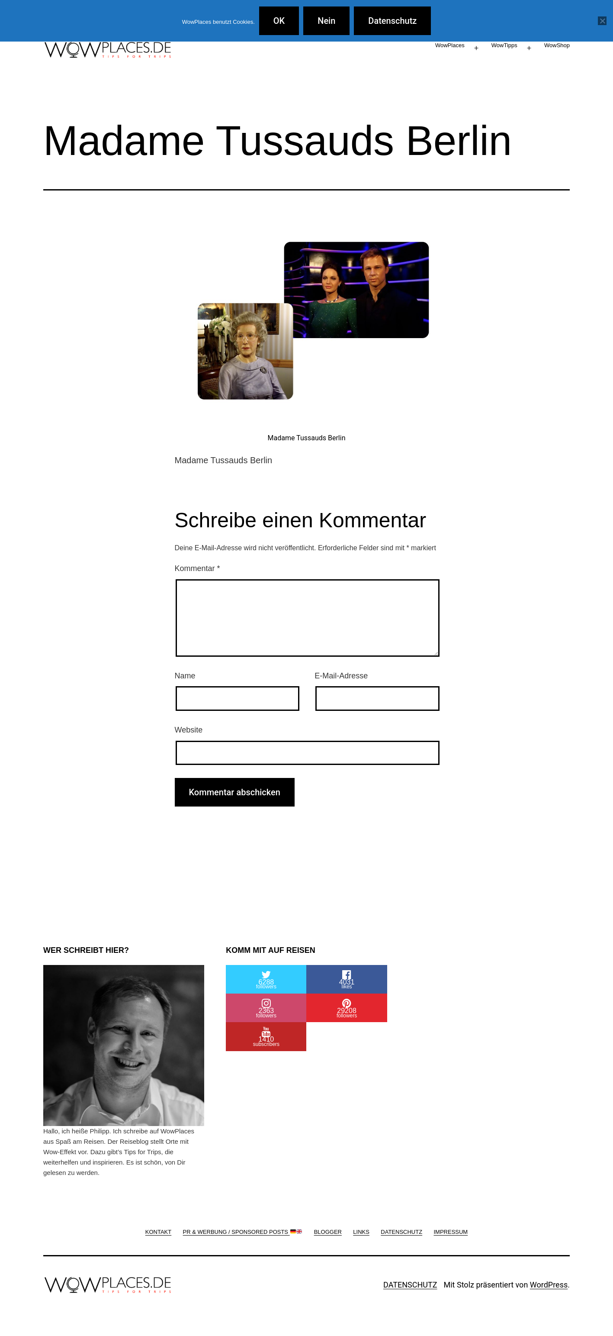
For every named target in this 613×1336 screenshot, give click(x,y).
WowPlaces (450, 45)
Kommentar (197, 568)
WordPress (549, 1284)
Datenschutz (392, 21)
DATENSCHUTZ (410, 1284)
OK (279, 21)
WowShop (557, 45)
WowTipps (504, 45)
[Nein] (602, 20)
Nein (326, 21)
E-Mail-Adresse (341, 675)
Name (185, 675)
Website (189, 730)
